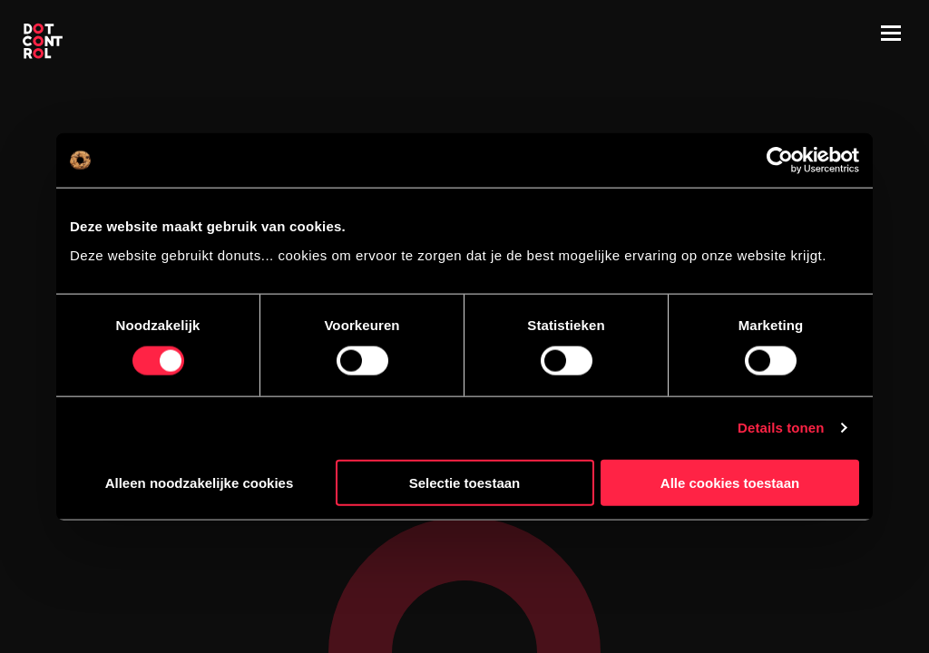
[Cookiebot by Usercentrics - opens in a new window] (779, 160)
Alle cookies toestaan (729, 482)
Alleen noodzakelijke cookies (199, 482)
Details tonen (781, 427)
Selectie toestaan (465, 482)
